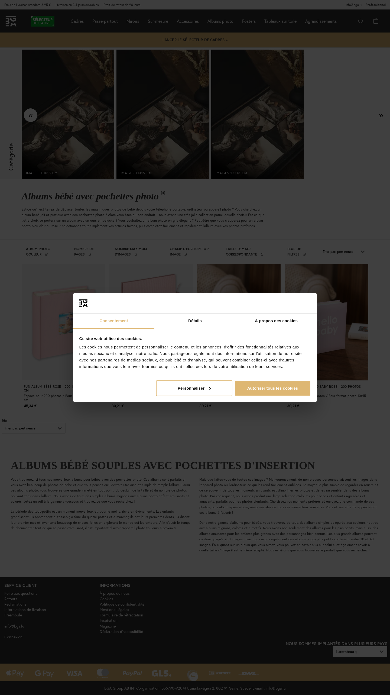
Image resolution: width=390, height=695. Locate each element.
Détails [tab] (195, 320)
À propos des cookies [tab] (276, 320)
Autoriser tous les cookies (272, 388)
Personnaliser (194, 388)
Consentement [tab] (113, 320)
